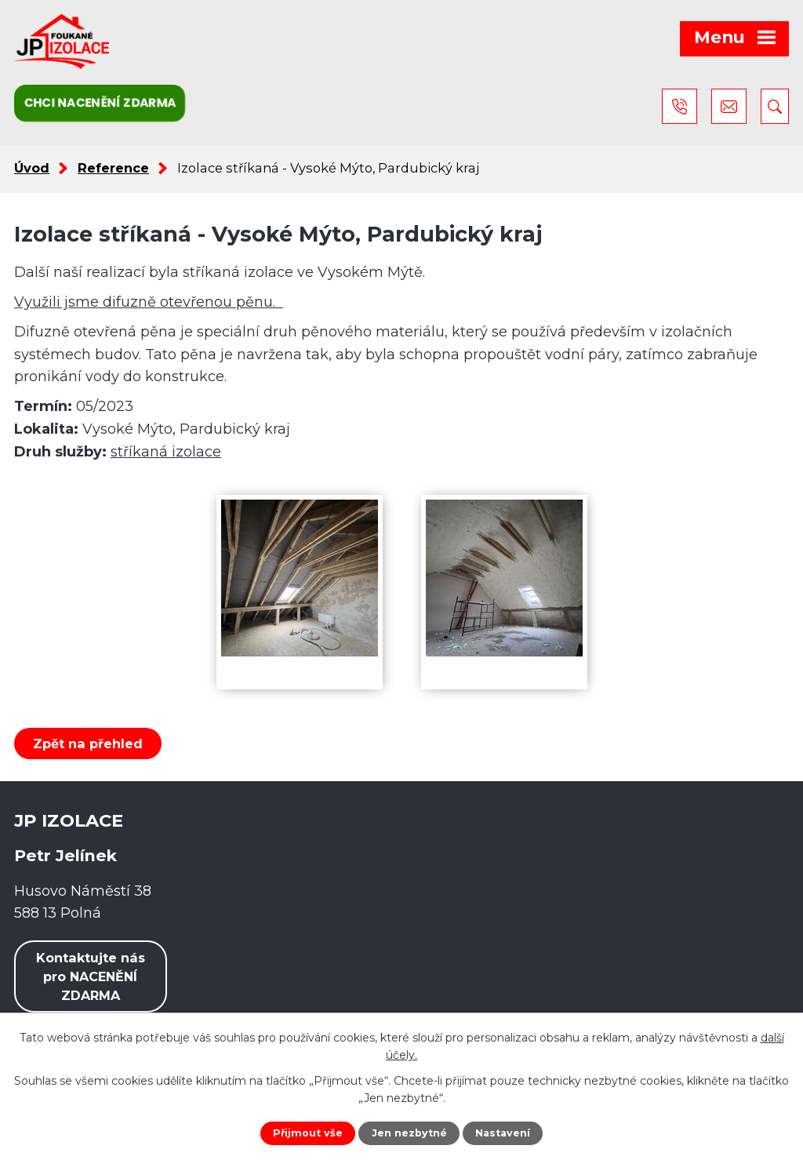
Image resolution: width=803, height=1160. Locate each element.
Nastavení (502, 1133)
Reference (113, 168)
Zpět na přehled (88, 743)
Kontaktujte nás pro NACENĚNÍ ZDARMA (90, 976)
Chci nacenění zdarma (99, 102)
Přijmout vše (308, 1133)
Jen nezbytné (409, 1133)
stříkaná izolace (166, 451)
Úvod (31, 168)
